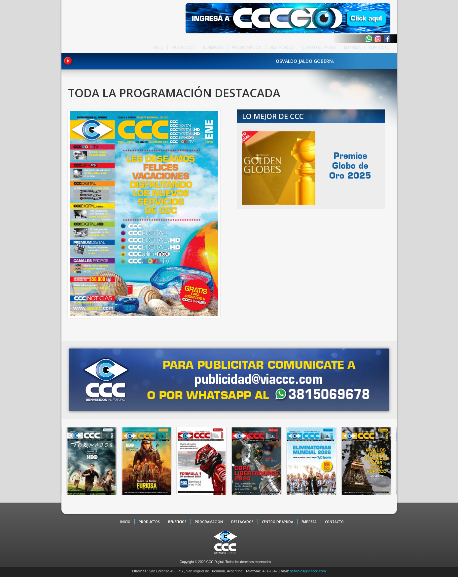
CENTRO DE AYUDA (319, 47)
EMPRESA (352, 47)
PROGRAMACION (246, 47)
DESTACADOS (281, 47)
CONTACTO (379, 47)
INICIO (158, 47)
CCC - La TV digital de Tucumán (89, 27)
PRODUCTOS (183, 47)
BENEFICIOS (213, 47)
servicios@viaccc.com (308, 571)
